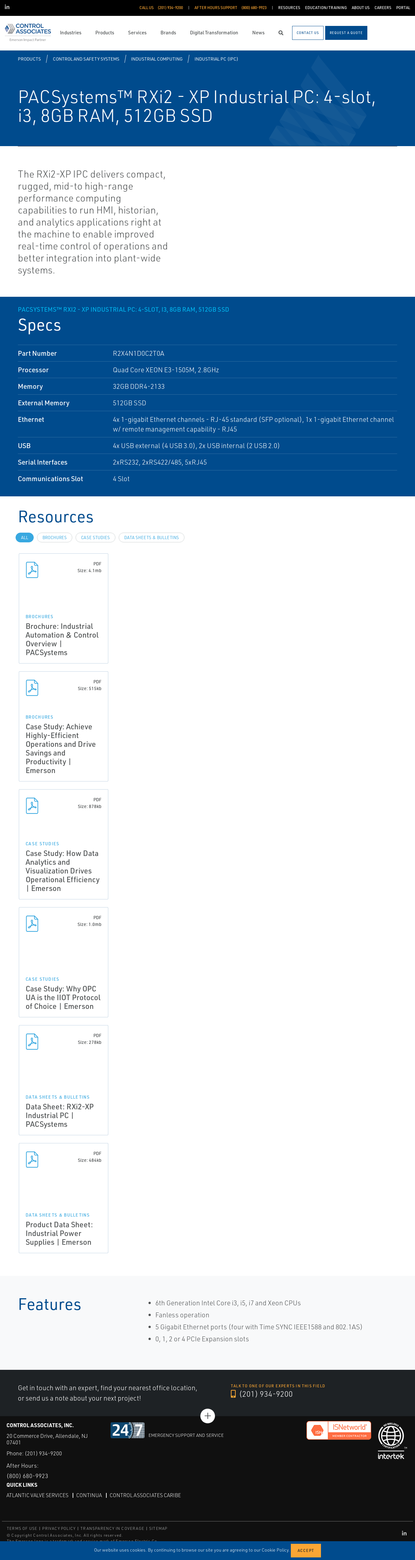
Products (29, 59)
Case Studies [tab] (95, 537)
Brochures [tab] (54, 537)
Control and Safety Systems (86, 59)
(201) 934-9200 (262, 1394)
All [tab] (24, 537)
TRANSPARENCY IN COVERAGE (112, 1528)
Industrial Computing (157, 59)
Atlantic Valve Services (37, 1495)
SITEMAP (158, 1528)
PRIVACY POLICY (59, 1528)
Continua (89, 1495)
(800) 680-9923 (27, 1475)
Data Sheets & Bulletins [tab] (151, 537)
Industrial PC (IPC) (216, 59)
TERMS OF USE (22, 1528)
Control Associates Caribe (145, 1495)
